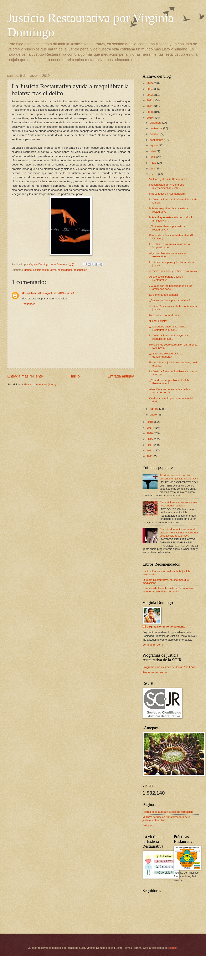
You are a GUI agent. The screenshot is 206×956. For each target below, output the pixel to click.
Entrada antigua (121, 376)
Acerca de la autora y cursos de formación (168, 811)
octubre (155, 134)
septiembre (157, 139)
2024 (150, 89)
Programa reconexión (155, 672)
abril (153, 168)
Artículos (148, 825)
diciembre (156, 122)
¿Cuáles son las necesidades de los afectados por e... (170, 287)
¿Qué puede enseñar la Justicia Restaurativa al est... (168, 328)
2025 (150, 83)
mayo (153, 162)
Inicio (75, 376)
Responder (28, 303)
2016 (150, 433)
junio (153, 156)
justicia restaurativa (44, 269)
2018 (150, 421)
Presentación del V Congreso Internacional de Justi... (166, 186)
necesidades (64, 269)
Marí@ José (29, 293)
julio (152, 151)
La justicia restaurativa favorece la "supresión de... (169, 246)
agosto (154, 145)
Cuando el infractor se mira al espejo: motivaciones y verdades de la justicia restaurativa (179, 532)
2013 (150, 450)
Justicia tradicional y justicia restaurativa (173, 271)
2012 (150, 456)
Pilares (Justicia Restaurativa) (167, 193)
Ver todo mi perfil (153, 644)
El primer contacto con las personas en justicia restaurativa (179, 477)
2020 (150, 112)
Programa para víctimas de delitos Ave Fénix (169, 667)
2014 (150, 444)
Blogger (172, 947)
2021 (150, 106)
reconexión (80, 269)
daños (28, 269)
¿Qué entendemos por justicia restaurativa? (167, 228)
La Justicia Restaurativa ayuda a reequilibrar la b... (168, 337)
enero (154, 414)
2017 (150, 427)
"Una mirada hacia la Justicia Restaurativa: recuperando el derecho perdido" (168, 590)
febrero (154, 408)
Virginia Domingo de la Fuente (166, 626)
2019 (150, 117)
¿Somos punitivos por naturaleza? (169, 300)
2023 (150, 94)
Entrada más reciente (25, 376)
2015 (150, 439)
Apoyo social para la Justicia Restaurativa (166, 278)
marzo (154, 174)
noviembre (156, 128)
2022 (150, 100)
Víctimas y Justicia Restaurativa (168, 179)
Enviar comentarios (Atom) (40, 384)
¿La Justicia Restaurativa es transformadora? (166, 355)
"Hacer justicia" (158, 320)
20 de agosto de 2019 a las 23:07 (58, 293)
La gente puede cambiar (163, 294)
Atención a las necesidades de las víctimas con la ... (169, 391)
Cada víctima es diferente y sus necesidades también (178, 504)
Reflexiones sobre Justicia (164, 315)
